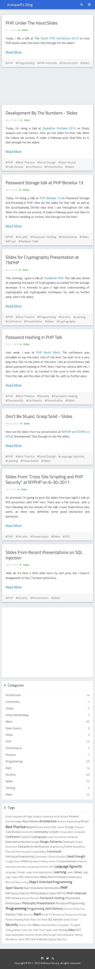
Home (52, 861)
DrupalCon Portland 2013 (59, 128)
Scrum (74, 919)
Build (47, 827)
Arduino (61, 821)
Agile (30, 816)
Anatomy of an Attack (55, 816)
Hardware (34, 861)
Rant (37, 914)
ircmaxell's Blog (20, 5)
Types (48, 930)
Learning (80, 317)
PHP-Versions (13, 898)
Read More (14, 52)
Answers (74, 816)
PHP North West (48, 352)
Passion (34, 898)
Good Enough (47, 162)
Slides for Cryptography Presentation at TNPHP (42, 260)
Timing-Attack (13, 930)
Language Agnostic (72, 456)
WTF (78, 930)
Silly (29, 925)
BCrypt (11, 241)
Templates (63, 925)
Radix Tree (79, 909)
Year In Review (39, 939)
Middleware (75, 877)
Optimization (52, 888)
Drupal (78, 842)
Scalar (67, 919)
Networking (21, 882)
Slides (25, 30)
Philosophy (29, 903)
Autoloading (73, 821)
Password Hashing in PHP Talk (34, 337)
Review (10, 919)
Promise (68, 909)
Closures (79, 827)
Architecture (48, 821)
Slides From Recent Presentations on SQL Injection (44, 555)
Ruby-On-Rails (38, 919)
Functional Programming (20, 856)
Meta (43, 877)
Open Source (68, 162)
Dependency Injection (18, 842)
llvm (64, 939)
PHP (10, 63)
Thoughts (75, 925)
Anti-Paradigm (14, 821)
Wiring (78, 935)
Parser (25, 898)
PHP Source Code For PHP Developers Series (31, 893)
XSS (67, 536)
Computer (79, 832)
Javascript (33, 867)
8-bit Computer (14, 816)
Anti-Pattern (31, 821)
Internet (82, 861)
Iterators (23, 867)
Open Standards (33, 888)
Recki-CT (47, 915)
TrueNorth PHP (53, 278)
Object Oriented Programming (50, 881)
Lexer (70, 872)
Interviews (11, 867)
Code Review (15, 167)
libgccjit (52, 939)
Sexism (23, 925)
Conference (35, 167)
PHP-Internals (48, 63)
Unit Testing (60, 930)
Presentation (69, 63)
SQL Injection (55, 919)
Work (22, 939)
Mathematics (32, 877)
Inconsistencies (68, 861)
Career (60, 827)
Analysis (38, 816)
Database (72, 837)
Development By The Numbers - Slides (41, 113)
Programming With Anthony (45, 908)
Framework (54, 851)
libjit (59, 939)
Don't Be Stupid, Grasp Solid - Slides (39, 416)
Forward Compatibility (33, 852)
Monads (10, 882)
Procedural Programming (70, 903)
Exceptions (79, 846)
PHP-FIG (61, 893)
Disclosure (68, 842)
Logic (85, 872)
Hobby (44, 861)
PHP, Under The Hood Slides (32, 23)
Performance (13, 903)
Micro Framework (58, 877)
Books (39, 827)
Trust (42, 930)
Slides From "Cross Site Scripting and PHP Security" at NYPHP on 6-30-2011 (44, 479)
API (24, 816)
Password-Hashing (44, 237)
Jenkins (44, 867)
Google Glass (13, 861)
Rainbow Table (29, 241)
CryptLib (25, 837)
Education (24, 846)
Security (23, 237)
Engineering (57, 846)
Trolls (36, 930)
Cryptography (66, 321)
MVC (21, 877)
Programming (26, 63)
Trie (30, 930)
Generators (41, 856)
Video (71, 929)
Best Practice (26, 162)
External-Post (13, 851)
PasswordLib (15, 400)
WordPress (12, 939)
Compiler (54, 832)
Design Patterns (51, 841)
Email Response (40, 847)
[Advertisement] (47, 86)
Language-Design (15, 872)
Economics (11, 846)
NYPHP (67, 431)
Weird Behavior (65, 935)
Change (69, 827)
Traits (24, 930)
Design (35, 842)
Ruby (27, 919)
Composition (67, 832)
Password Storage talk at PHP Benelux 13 (44, 182)
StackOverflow (48, 925)
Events (68, 847)
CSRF (53, 827)
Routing (19, 919)
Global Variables (57, 856)
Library (78, 872)
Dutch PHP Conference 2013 (60, 38)
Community (41, 832)
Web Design (49, 935)
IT (57, 861)
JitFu (51, 867)
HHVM (24, 861)
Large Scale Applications (39, 872)
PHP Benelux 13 (50, 198)
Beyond (30, 827)
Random (28, 914)
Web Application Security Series (24, 935)
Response (58, 915)
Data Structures (57, 837)
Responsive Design (76, 914)
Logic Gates (12, 877)
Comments (27, 832)
